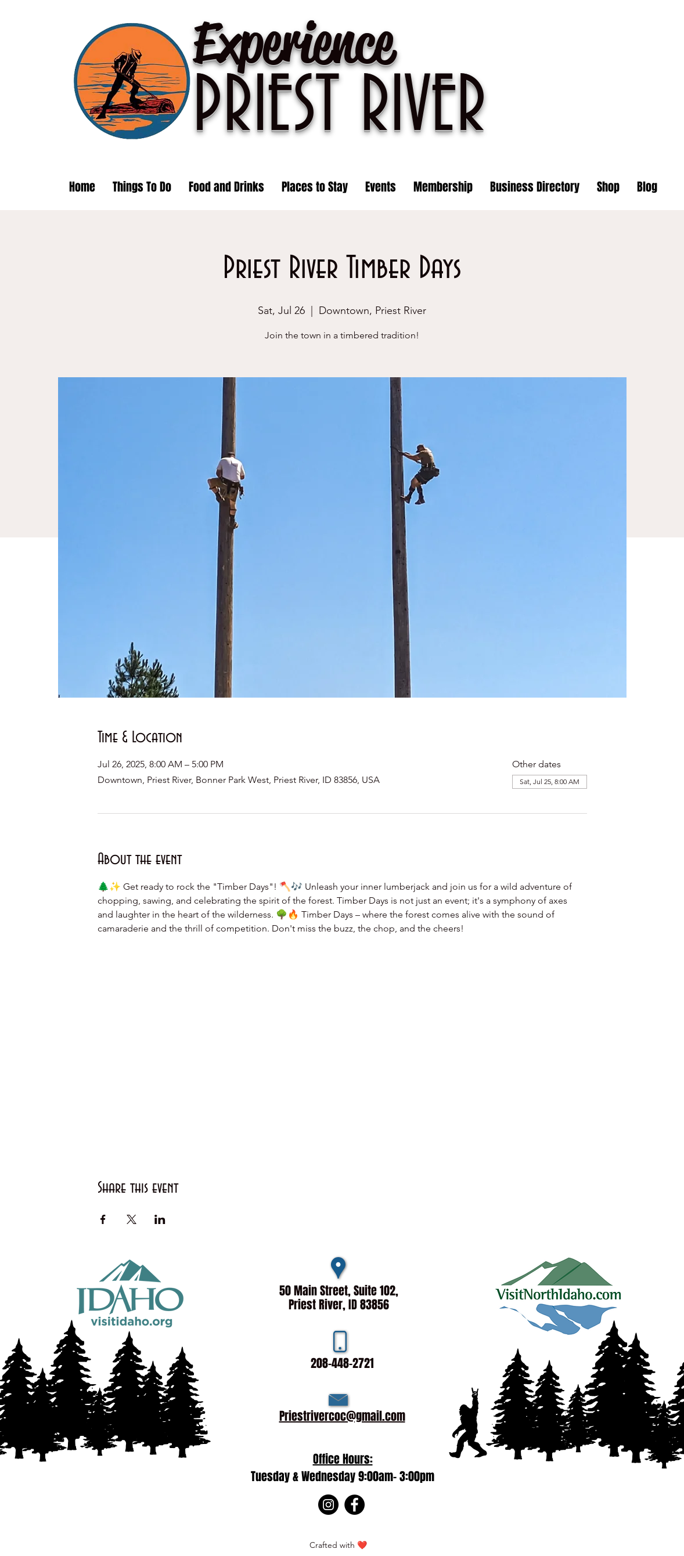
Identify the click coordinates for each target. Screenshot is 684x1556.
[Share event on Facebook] (103, 1219)
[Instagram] (328, 1504)
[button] (381, 187)
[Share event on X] (131, 1219)
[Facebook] (354, 1504)
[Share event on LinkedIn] (159, 1219)
